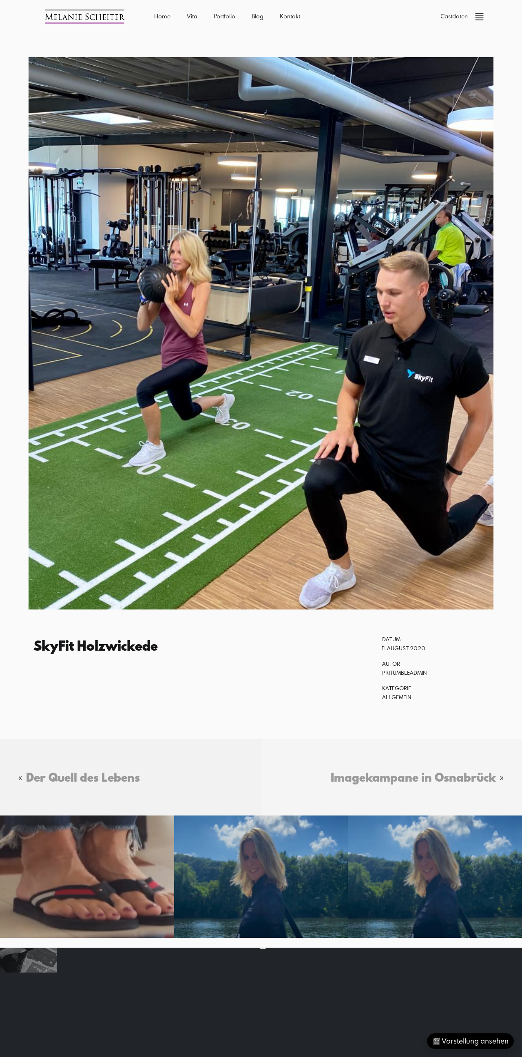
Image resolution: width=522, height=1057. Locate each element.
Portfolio (224, 16)
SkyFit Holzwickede (95, 645)
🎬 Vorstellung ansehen (470, 1041)
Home (162, 16)
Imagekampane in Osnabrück (413, 777)
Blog (257, 16)
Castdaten (454, 16)
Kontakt (290, 16)
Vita (192, 16)
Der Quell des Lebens (83, 777)
